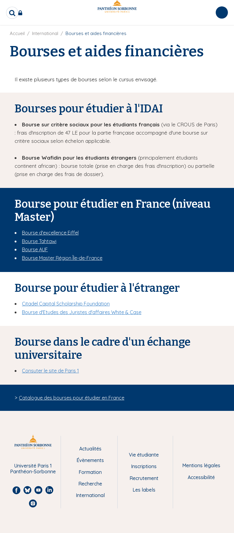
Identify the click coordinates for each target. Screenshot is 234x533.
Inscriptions (144, 466)
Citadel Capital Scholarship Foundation (66, 304)
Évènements (90, 460)
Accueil (17, 33)
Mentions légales (201, 465)
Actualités (90, 448)
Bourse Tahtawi (39, 241)
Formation (90, 472)
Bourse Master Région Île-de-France (62, 258)
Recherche (90, 483)
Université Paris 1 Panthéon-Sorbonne (33, 468)
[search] (12, 13)
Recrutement (143, 478)
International (45, 33)
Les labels (144, 489)
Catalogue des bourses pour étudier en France (71, 398)
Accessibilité (201, 477)
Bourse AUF (35, 249)
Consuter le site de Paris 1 (50, 371)
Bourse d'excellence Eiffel (50, 233)
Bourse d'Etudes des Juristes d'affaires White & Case (81, 312)
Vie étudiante (144, 454)
